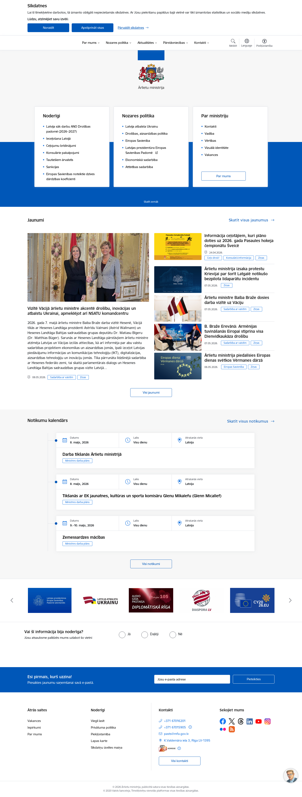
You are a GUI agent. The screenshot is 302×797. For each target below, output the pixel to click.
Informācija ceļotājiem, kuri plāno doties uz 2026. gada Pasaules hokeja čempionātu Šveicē (238, 240)
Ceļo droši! (213, 257)
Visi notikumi (151, 564)
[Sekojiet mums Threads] (241, 721)
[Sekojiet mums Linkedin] (250, 721)
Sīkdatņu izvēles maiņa (106, 747)
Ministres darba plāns (77, 460)
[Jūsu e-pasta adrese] (192, 679)
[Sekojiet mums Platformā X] (232, 721)
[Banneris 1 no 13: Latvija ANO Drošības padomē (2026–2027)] (50, 600)
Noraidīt (48, 28)
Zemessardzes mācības (84, 537)
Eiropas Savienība (234, 366)
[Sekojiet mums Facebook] (223, 721)
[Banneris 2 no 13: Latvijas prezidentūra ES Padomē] (100, 600)
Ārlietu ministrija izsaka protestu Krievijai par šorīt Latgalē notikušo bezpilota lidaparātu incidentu (236, 273)
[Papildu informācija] (190, 727)
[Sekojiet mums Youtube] (259, 721)
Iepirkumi (34, 727)
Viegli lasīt (97, 721)
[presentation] (34, 652)
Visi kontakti (179, 761)
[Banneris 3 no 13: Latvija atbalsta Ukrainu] (151, 600)
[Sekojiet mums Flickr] (223, 729)
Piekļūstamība (100, 734)
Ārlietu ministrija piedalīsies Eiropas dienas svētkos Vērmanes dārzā (237, 358)
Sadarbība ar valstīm (61, 377)
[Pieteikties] (253, 679)
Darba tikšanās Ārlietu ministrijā (92, 454)
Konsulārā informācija (238, 257)
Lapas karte (99, 741)
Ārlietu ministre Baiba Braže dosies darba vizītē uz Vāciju (236, 300)
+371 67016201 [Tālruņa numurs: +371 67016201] (175, 721)
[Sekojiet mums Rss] (232, 729)
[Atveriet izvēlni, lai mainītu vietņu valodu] (246, 43)
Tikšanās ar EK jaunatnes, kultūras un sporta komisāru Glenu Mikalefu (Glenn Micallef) (142, 495)
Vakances (34, 721)
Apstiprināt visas (92, 28)
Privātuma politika (103, 727)
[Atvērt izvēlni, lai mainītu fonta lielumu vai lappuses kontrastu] (264, 44)
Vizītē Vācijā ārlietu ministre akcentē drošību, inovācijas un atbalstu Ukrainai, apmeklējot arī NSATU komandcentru (82, 311)
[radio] (124, 633)
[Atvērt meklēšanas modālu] (233, 44)
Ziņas (83, 377)
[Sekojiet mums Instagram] (267, 721)
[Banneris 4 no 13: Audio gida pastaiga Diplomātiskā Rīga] (201, 600)
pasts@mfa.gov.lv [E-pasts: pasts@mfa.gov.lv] (176, 734)
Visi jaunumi (151, 392)
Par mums (223, 176)
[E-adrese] (167, 748)
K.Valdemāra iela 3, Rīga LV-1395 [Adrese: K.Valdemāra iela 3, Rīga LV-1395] (187, 740)
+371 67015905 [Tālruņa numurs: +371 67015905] (175, 727)
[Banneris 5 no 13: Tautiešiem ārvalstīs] (252, 600)
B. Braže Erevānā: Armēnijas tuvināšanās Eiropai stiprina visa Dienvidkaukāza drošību (233, 331)
